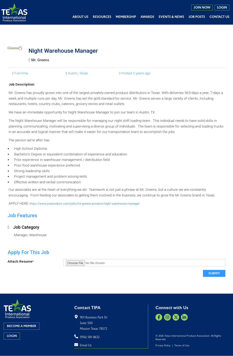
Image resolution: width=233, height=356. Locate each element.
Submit (213, 273)
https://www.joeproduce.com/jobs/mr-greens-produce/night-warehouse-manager (92, 203)
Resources (102, 17)
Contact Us (219, 17)
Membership (126, 17)
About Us (80, 17)
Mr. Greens (42, 59)
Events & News (171, 17)
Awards (147, 17)
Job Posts (197, 17)
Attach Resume (21, 261)
